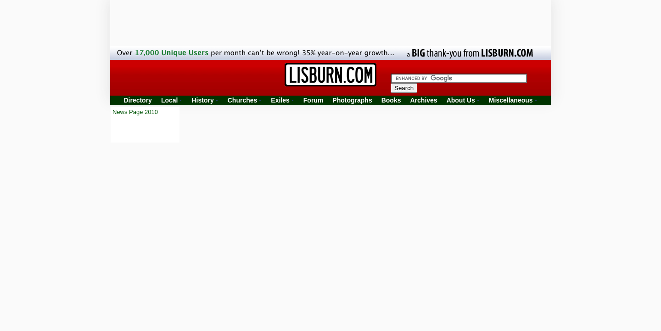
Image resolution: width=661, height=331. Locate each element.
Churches (243, 100)
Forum (313, 100)
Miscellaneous (511, 100)
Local (169, 100)
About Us (461, 100)
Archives (423, 100)
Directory (137, 100)
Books (391, 100)
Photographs (352, 100)
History (202, 100)
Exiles (280, 100)
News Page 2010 (135, 111)
